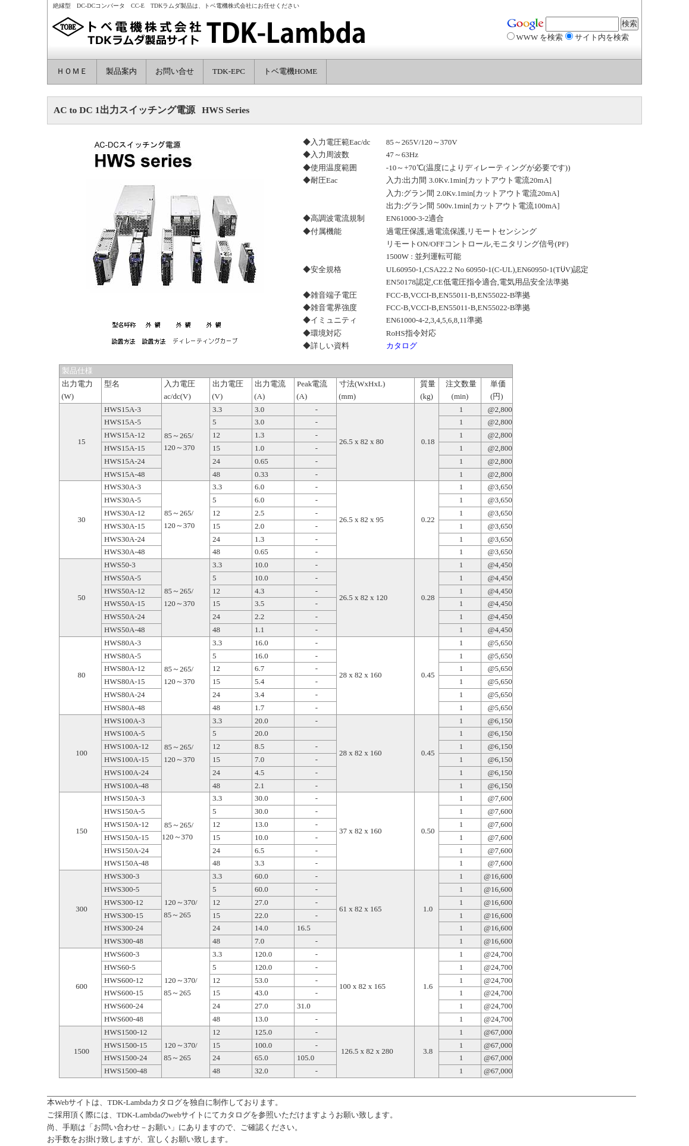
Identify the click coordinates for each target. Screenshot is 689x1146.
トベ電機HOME (290, 71)
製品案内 (121, 71)
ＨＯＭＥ (72, 71)
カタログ (401, 345)
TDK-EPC (228, 71)
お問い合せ (174, 71)
